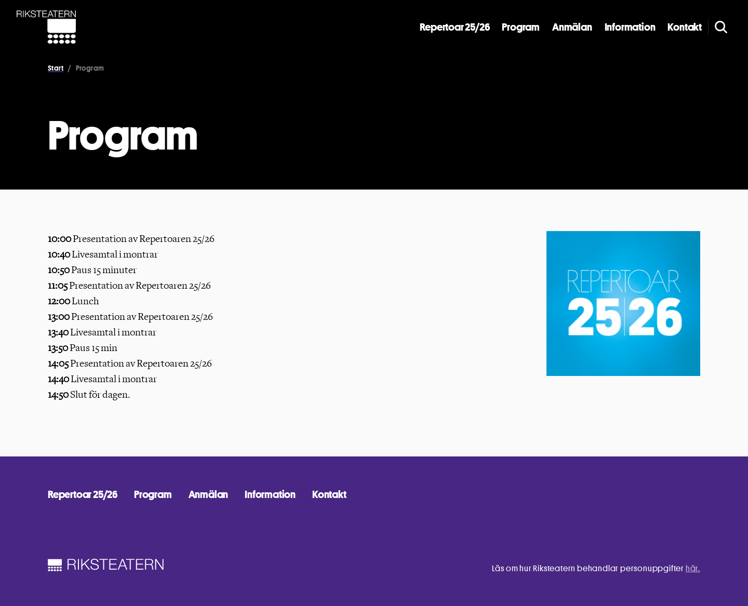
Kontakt (684, 27)
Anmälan (572, 27)
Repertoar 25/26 (454, 27)
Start (55, 68)
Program (521, 27)
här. (693, 568)
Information (630, 27)
